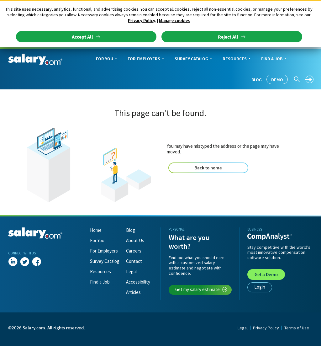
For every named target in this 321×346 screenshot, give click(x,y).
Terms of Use (296, 328)
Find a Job (274, 59)
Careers (133, 251)
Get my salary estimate (201, 289)
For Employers (146, 59)
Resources (237, 59)
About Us (135, 240)
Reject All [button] (228, 37)
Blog (256, 80)
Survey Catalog (194, 59)
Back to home (208, 168)
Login (259, 287)
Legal (131, 271)
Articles (133, 292)
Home (96, 230)
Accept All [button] (82, 37)
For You (107, 59)
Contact (134, 261)
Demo (277, 80)
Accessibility (138, 282)
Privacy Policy (141, 20)
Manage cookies (174, 20)
